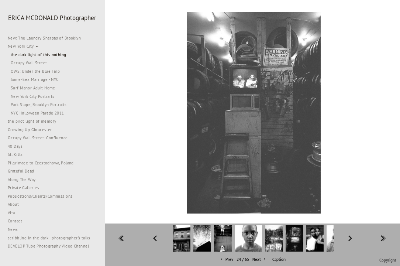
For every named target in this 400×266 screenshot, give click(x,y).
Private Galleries (23, 187)
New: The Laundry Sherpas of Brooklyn (44, 38)
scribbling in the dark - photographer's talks (52, 238)
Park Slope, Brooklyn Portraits (39, 104)
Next (259, 259)
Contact (15, 221)
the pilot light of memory (32, 121)
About (13, 204)
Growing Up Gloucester (30, 129)
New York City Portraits (33, 96)
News (13, 229)
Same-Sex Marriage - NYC (35, 79)
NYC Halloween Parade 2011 (37, 113)
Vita (11, 212)
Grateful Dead (21, 171)
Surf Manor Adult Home (33, 88)
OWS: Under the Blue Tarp (35, 71)
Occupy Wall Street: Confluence (38, 137)
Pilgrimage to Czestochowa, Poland (41, 163)
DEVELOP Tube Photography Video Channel (48, 246)
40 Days (15, 146)
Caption (279, 259)
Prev (226, 259)
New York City (23, 46)
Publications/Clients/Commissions (40, 196)
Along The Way (24, 179)
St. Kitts (15, 154)
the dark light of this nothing (38, 54)
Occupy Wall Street (29, 62)
